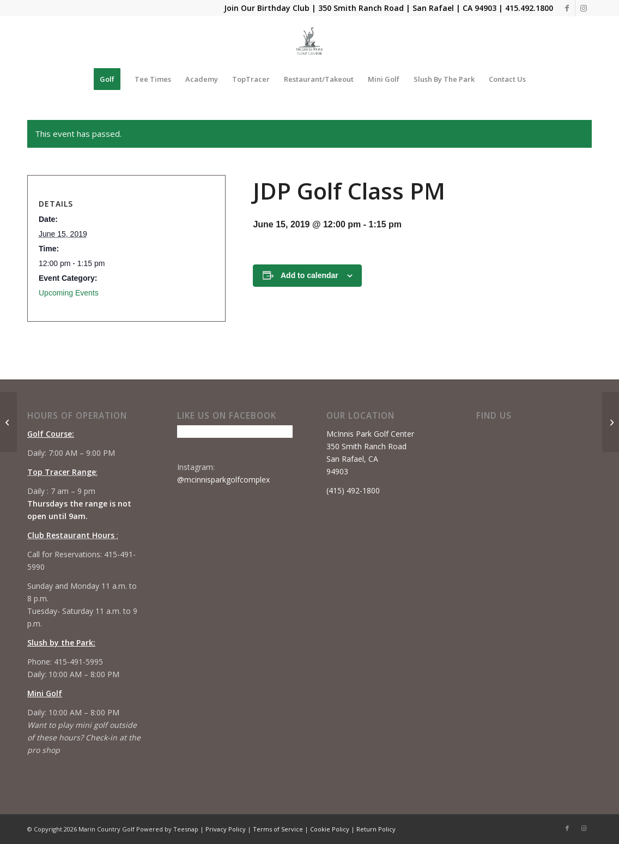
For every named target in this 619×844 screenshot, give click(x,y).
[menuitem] (107, 79)
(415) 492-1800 (353, 490)
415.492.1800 (529, 8)
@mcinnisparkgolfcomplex (223, 479)
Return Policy (376, 829)
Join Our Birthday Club (267, 8)
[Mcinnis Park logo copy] (310, 40)
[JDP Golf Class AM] (8, 422)
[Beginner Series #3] (610, 422)
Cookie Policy (329, 829)
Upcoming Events (69, 292)
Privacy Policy (225, 829)
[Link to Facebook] (567, 8)
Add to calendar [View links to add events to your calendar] (309, 275)
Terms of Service (278, 829)
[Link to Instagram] (583, 8)
